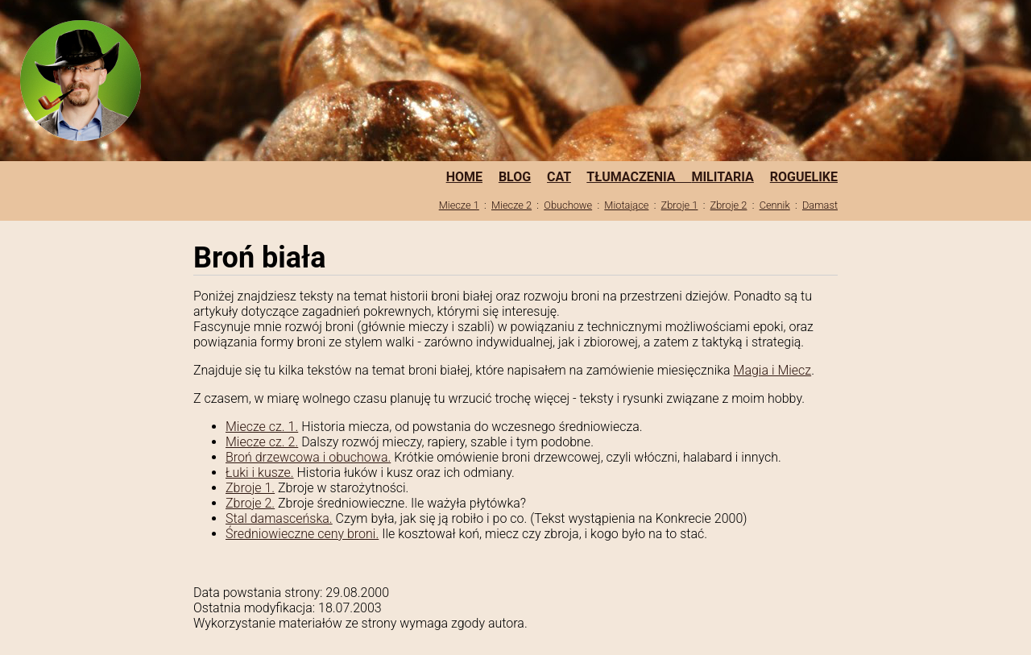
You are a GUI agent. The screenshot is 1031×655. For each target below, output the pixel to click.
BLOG (515, 176)
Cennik (775, 205)
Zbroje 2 (728, 205)
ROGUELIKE (804, 176)
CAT (559, 176)
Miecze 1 (459, 205)
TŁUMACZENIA (638, 176)
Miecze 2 (511, 205)
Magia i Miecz (773, 370)
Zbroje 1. (250, 487)
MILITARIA (722, 176)
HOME (464, 176)
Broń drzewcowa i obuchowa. (308, 457)
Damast (820, 205)
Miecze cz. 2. (262, 442)
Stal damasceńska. (279, 518)
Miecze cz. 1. (262, 426)
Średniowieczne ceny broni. (302, 533)
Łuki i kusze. (260, 472)
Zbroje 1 (679, 205)
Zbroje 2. (250, 503)
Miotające (626, 205)
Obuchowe (568, 205)
